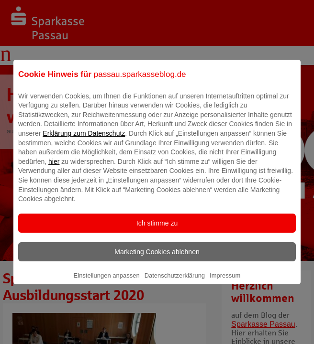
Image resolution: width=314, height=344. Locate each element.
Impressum (225, 282)
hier (53, 168)
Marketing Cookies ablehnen (156, 258)
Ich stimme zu (157, 230)
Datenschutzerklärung (175, 282)
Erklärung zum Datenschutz (84, 140)
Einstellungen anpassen (107, 282)
